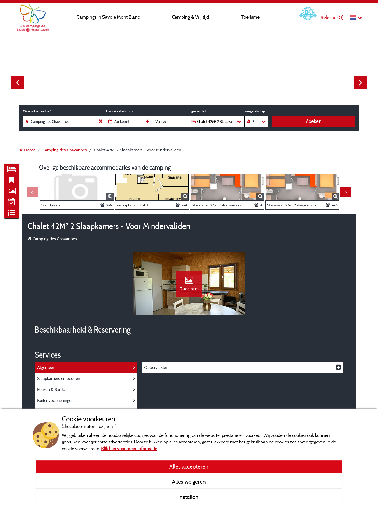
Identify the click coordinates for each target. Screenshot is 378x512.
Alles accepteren (188, 466)
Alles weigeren (189, 481)
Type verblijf (197, 111)
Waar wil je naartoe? (37, 111)
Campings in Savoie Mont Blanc (108, 17)
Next (360, 82)
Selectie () (332, 17)
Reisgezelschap (254, 111)
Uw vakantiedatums (119, 111)
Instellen (189, 496)
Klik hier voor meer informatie (129, 448)
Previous (17, 82)
